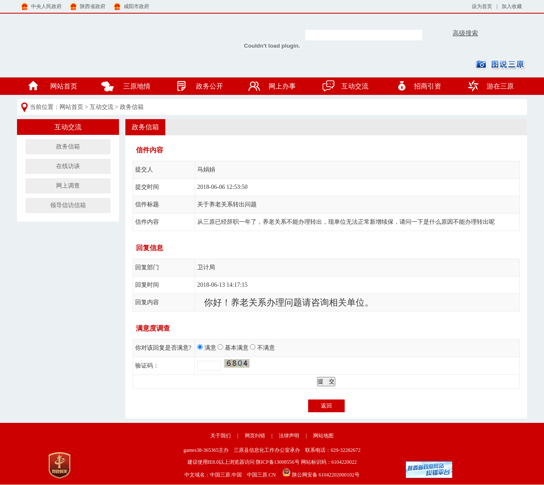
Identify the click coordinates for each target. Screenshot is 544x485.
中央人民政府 (41, 5)
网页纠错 (255, 436)
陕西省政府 (87, 5)
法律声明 (289, 436)
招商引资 (427, 86)
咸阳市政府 (131, 5)
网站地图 (323, 436)
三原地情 (136, 86)
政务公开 (209, 86)
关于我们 (220, 436)
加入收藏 (512, 6)
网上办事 (282, 86)
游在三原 (500, 86)
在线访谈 (68, 166)
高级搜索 (465, 33)
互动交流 (354, 86)
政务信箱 (132, 107)
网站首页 (63, 86)
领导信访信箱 (68, 205)
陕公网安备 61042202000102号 (318, 472)
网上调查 (68, 186)
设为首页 (482, 6)
